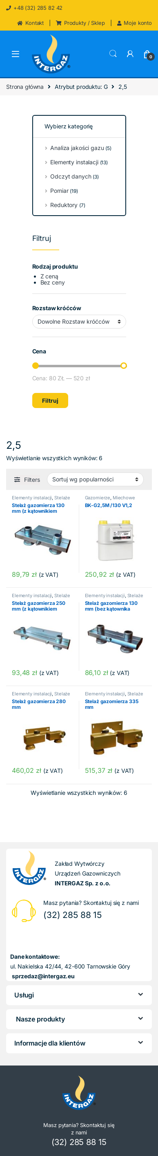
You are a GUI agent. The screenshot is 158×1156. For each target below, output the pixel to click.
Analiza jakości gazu (74, 147)
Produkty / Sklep (80, 23)
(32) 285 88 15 (72, 915)
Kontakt (30, 23)
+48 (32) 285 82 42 (34, 7)
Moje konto (134, 23)
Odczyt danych (68, 176)
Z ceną (49, 276)
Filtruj (50, 400)
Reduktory (61, 204)
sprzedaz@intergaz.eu (43, 976)
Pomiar (58, 190)
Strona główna (25, 86)
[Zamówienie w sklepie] (95, 479)
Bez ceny (52, 282)
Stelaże (62, 498)
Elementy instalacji (32, 498)
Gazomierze (98, 498)
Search (113, 53)
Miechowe (124, 498)
